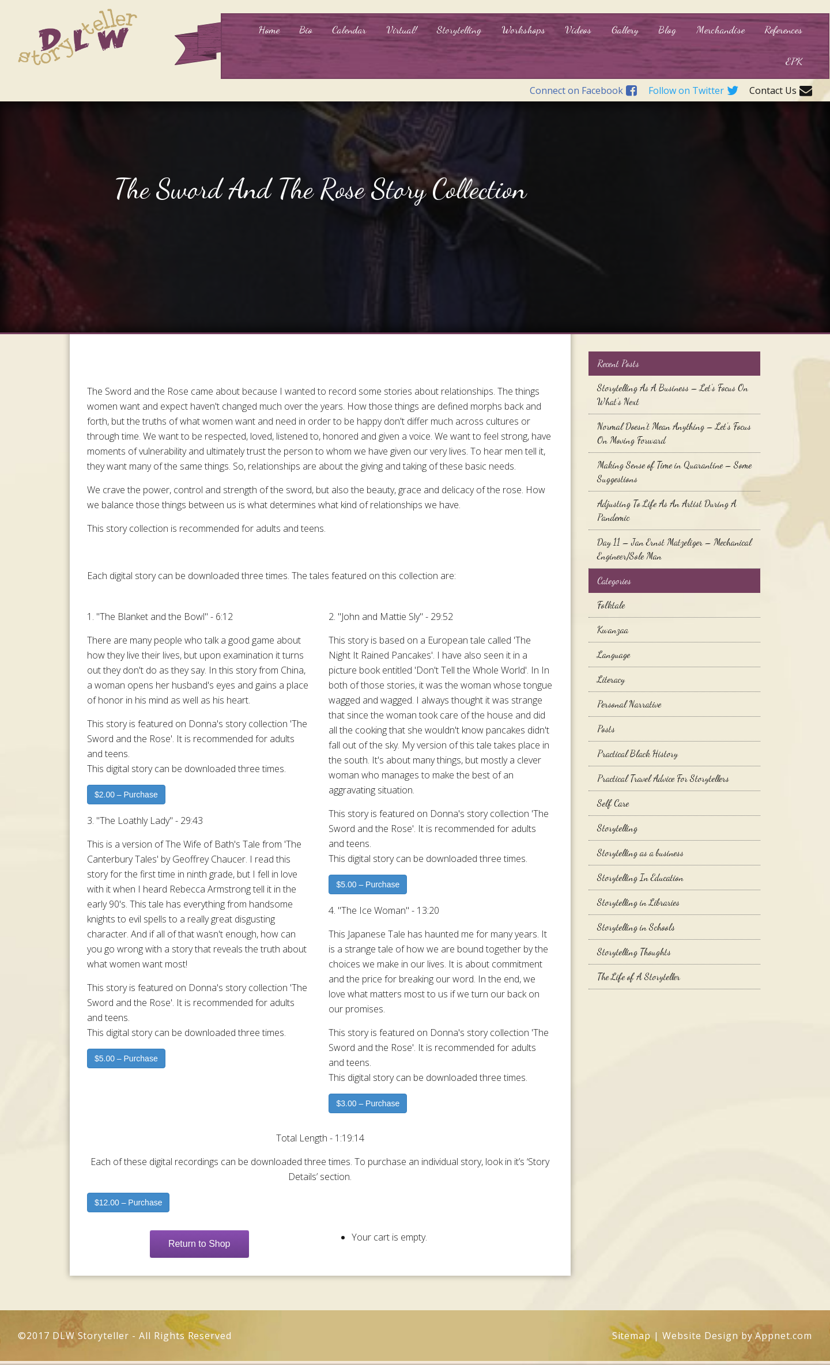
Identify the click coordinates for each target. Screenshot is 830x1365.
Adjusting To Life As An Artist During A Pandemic (667, 510)
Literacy (611, 679)
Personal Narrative (629, 703)
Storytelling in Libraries (638, 902)
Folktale (611, 604)
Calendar (349, 29)
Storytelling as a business (640, 852)
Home (269, 29)
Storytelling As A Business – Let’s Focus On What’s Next (672, 394)
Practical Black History (637, 753)
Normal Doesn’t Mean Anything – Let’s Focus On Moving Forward (674, 433)
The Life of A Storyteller (638, 976)
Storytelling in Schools (636, 926)
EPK (794, 61)
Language (613, 654)
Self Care (613, 802)
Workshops (523, 29)
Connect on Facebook (583, 91)
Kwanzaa (612, 629)
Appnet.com (783, 1335)
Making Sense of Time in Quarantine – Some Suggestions (674, 471)
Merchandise (720, 29)
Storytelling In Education (640, 877)
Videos (578, 29)
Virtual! (401, 29)
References (783, 29)
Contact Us (780, 91)
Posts (606, 728)
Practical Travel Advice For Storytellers (663, 778)
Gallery (625, 29)
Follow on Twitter (693, 91)
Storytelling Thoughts (634, 951)
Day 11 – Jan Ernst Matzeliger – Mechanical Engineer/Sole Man (674, 548)
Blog (667, 29)
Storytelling (459, 29)
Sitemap (631, 1335)
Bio (305, 29)
